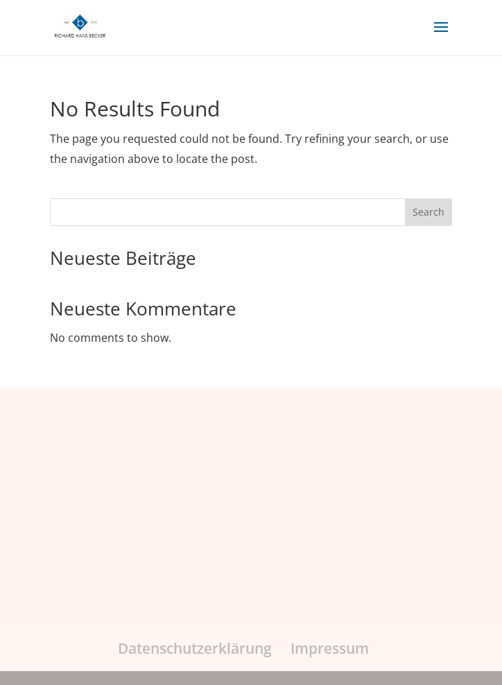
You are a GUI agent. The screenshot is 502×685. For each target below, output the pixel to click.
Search (428, 211)
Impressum (330, 648)
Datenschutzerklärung (195, 648)
